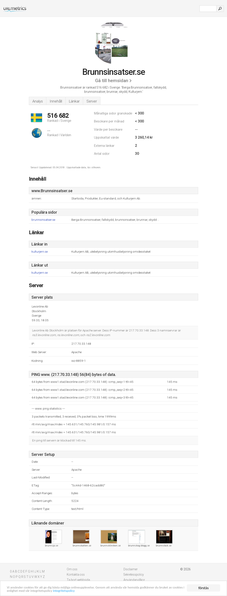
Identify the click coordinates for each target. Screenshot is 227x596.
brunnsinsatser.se (43, 219)
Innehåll (56, 101)
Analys (37, 101)
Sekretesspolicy (133, 574)
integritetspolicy (100, 590)
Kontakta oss (76, 574)
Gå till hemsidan (111, 80)
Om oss (72, 569)
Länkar (74, 101)
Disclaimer (130, 569)
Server (91, 101)
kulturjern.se (39, 251)
